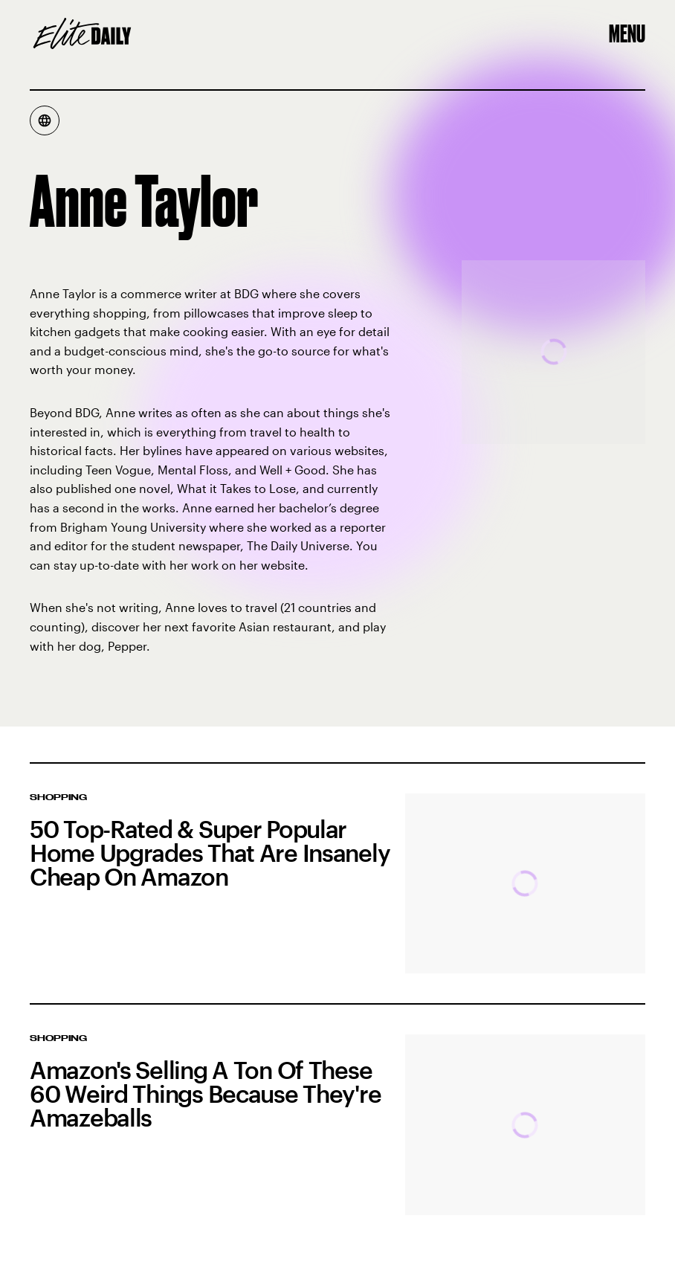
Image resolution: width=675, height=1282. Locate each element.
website (283, 565)
